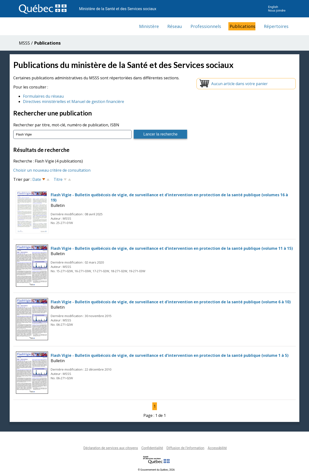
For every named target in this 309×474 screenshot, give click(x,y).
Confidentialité (152, 448)
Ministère (149, 26)
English (273, 7)
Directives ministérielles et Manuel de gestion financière (73, 101)
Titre (58, 179)
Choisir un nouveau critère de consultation (52, 170)
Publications (242, 26)
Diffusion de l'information (185, 448)
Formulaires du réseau (43, 96)
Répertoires (276, 26)
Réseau (174, 26)
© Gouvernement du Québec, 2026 (156, 469)
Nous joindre (276, 10)
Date (36, 179)
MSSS (24, 43)
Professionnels (205, 26)
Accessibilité (217, 448)
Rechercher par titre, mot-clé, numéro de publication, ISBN (66, 125)
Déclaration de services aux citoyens (111, 448)
